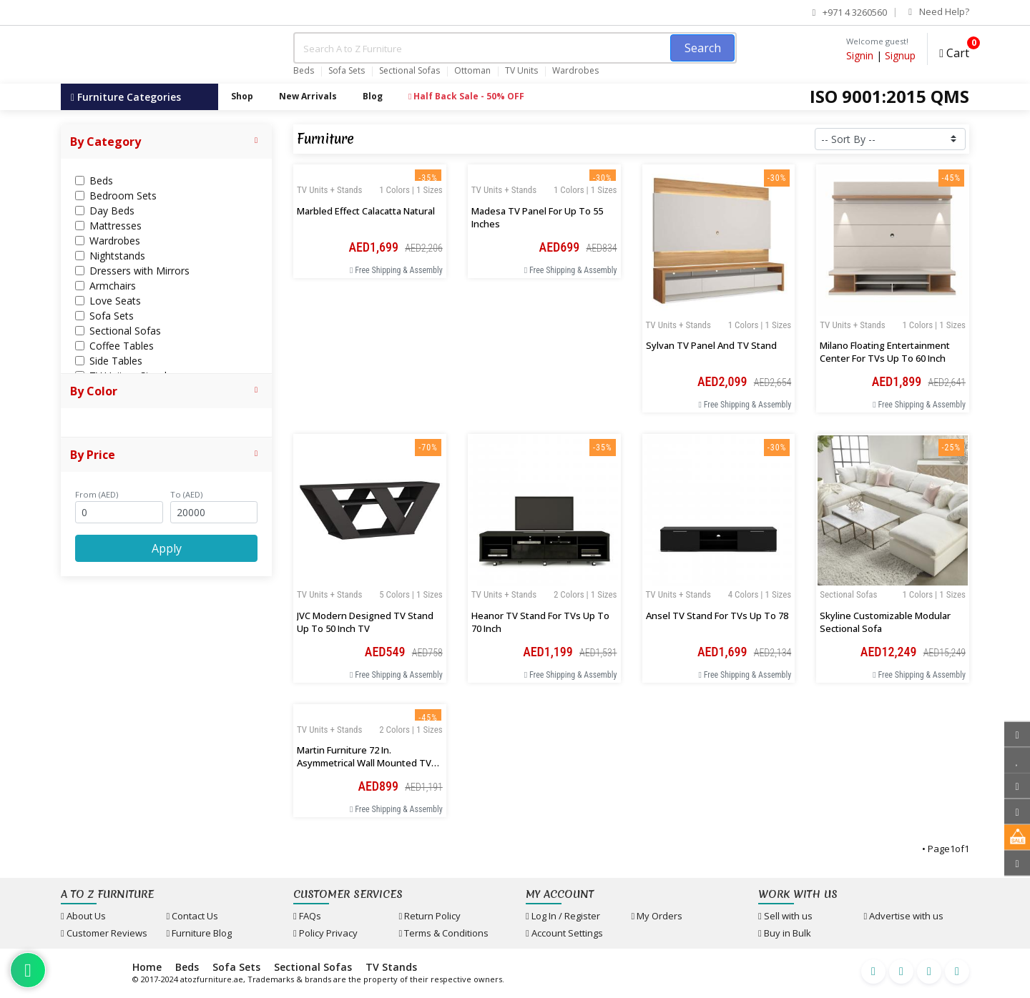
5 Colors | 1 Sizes (411, 594)
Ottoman (472, 70)
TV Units (521, 70)
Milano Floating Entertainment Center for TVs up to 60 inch (885, 352)
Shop (242, 96)
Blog (373, 96)
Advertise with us (904, 915)
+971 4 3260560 (850, 12)
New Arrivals (308, 96)
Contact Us (193, 915)
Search (703, 48)
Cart (954, 51)
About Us (83, 915)
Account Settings (564, 933)
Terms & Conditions (444, 933)
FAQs (307, 915)
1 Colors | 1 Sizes (760, 325)
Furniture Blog (199, 933)
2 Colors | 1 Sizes (585, 594)
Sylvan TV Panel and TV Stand (711, 345)
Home (147, 967)
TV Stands (391, 967)
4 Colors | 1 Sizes (760, 594)
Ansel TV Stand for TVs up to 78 (717, 615)
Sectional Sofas (409, 70)
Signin (859, 55)
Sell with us (785, 915)
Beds (303, 70)
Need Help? (938, 11)
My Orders (657, 915)
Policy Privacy (325, 933)
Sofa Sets (346, 70)
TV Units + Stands (678, 325)
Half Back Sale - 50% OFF (466, 96)
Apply (167, 548)
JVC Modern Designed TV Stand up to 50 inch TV (365, 622)
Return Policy (430, 915)
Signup (900, 55)
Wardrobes (575, 70)
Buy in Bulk (784, 933)
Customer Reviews (104, 933)
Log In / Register (563, 915)
